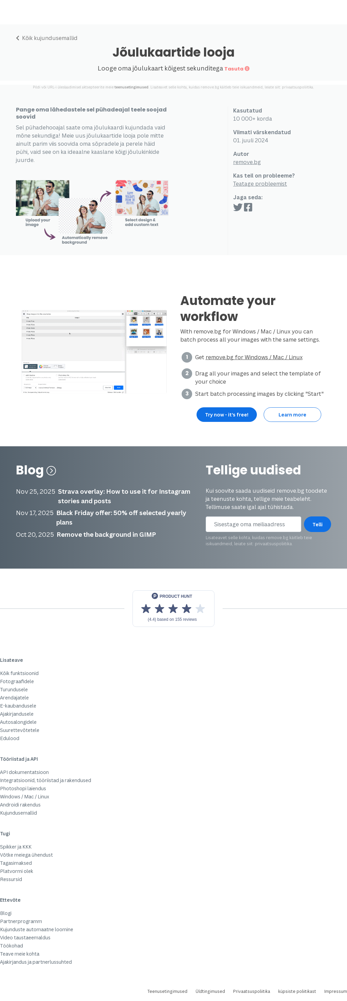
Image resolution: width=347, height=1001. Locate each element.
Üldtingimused (210, 991)
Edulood (9, 738)
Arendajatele (14, 697)
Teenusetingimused (167, 991)
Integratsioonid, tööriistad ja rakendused (45, 780)
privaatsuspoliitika (297, 87)
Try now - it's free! (226, 414)
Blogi (6, 913)
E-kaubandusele (18, 705)
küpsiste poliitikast (297, 991)
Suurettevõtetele (19, 730)
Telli (317, 524)
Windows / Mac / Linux (24, 796)
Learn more (292, 414)
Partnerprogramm (21, 921)
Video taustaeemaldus (25, 937)
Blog (36, 470)
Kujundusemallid (18, 813)
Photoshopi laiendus (23, 788)
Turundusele (14, 689)
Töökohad (11, 945)
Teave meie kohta (19, 954)
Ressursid (11, 879)
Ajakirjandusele (17, 714)
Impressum (335, 991)
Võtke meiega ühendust (26, 855)
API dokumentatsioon (24, 772)
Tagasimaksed (16, 863)
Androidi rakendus (20, 804)
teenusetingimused (131, 87)
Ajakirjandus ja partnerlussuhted (36, 962)
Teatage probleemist (260, 183)
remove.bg (247, 162)
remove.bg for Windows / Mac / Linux (254, 357)
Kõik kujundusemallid (47, 38)
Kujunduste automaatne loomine (36, 929)
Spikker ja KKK (16, 846)
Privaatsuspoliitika (251, 991)
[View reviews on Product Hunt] (173, 608)
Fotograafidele (17, 681)
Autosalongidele (18, 722)
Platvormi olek (16, 871)
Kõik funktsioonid (19, 673)
